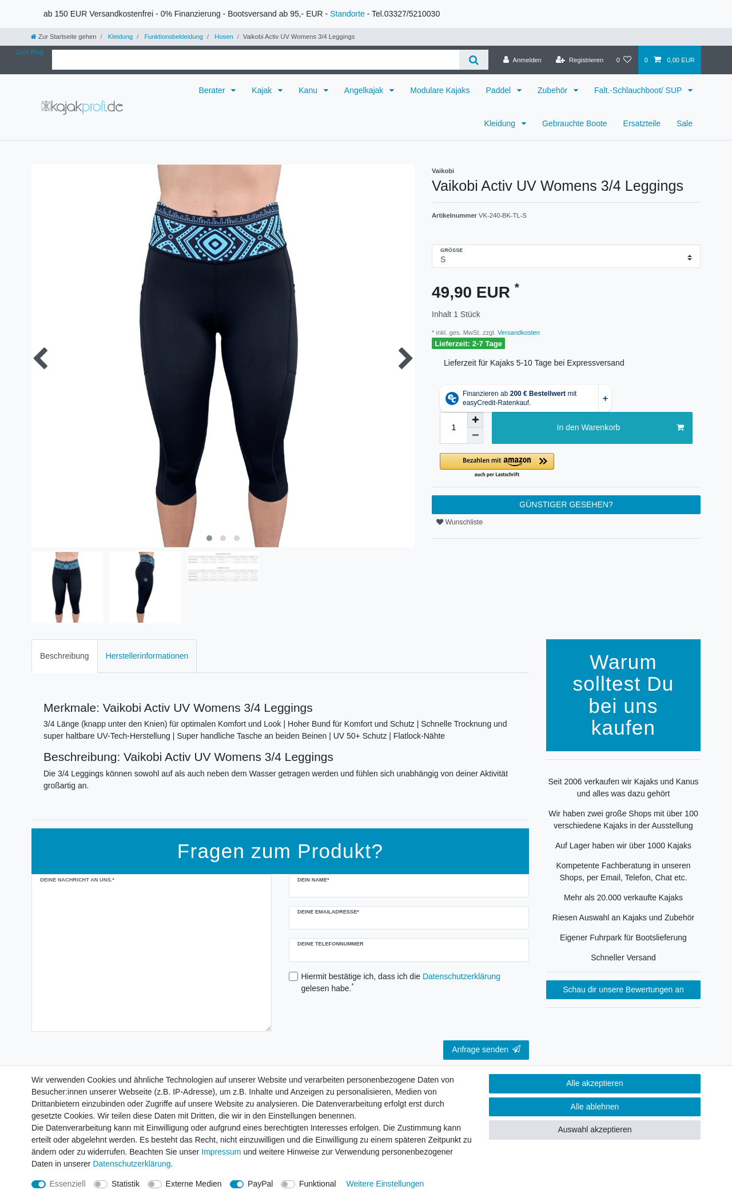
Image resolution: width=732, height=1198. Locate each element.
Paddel (499, 90)
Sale (685, 123)
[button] (566, 466)
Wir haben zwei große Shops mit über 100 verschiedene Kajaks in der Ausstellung (623, 819)
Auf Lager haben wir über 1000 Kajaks (623, 845)
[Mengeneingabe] (453, 428)
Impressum (221, 1151)
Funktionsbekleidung (172, 36)
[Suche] (473, 60)
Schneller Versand (623, 957)
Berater (213, 90)
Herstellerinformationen (147, 655)
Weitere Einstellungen (385, 1183)
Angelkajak (364, 90)
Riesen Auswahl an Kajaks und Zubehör (623, 917)
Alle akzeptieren (594, 1083)
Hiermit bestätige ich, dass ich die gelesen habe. (401, 982)
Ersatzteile (642, 123)
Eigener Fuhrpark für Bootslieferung (623, 937)
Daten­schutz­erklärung (131, 1163)
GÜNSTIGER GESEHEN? (565, 504)
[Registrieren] (580, 60)
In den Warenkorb (620, 428)
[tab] (64, 656)
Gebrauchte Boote (574, 123)
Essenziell (68, 1183)
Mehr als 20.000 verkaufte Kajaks (623, 897)
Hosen (223, 36)
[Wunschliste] (624, 60)
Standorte (347, 13)
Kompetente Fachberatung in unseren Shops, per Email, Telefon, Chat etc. (623, 871)
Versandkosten (518, 332)
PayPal (260, 1183)
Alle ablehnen (595, 1106)
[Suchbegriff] (255, 60)
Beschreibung (64, 655)
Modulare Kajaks (440, 90)
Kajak (263, 90)
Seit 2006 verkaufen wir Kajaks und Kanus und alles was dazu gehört (623, 787)
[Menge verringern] (475, 436)
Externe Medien (194, 1183)
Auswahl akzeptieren (594, 1129)
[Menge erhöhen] (475, 420)
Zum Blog (29, 52)
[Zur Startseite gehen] (63, 36)
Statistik (126, 1183)
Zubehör (554, 90)
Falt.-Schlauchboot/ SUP (639, 90)
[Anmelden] (522, 60)
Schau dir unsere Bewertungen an (623, 989)
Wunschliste (459, 522)
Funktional (317, 1183)
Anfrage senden (486, 1049)
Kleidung (119, 36)
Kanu (309, 90)
